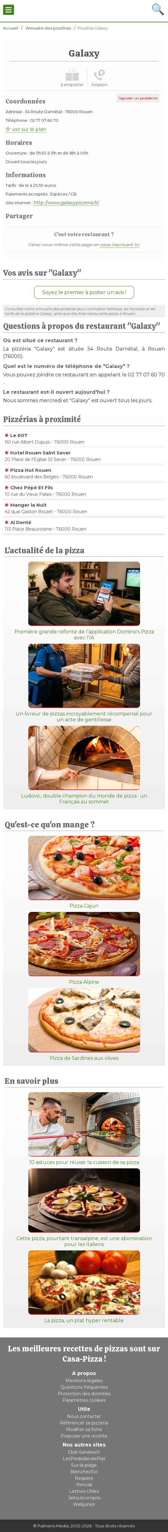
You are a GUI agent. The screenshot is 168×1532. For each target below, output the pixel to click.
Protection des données (84, 1393)
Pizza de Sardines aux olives (84, 1024)
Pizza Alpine (84, 948)
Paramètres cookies (84, 1400)
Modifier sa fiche (84, 1429)
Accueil (10, 27)
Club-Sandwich (84, 1452)
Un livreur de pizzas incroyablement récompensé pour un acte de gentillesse (84, 683)
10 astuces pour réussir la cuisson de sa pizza (84, 1128)
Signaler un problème (138, 98)
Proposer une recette (84, 1436)
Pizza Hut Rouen (30, 470)
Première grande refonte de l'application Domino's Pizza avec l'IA (84, 601)
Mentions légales (84, 1380)
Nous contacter (84, 1416)
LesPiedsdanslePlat (84, 1458)
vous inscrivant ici (119, 244)
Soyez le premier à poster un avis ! (84, 292)
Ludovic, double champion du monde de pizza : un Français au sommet (84, 765)
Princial (84, 1485)
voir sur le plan (29, 129)
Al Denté (20, 522)
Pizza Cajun (84, 872)
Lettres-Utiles (84, 1491)
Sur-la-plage (84, 1465)
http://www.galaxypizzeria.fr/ (66, 202)
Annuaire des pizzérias (48, 27)
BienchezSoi (84, 1471)
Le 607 (18, 435)
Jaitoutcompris (84, 1498)
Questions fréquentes (84, 1387)
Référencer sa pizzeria (84, 1423)
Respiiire (84, 1478)
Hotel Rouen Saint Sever (40, 453)
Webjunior (84, 1504)
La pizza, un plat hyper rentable (84, 1286)
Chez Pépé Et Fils (31, 487)
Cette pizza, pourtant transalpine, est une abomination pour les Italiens (84, 1207)
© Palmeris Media (51, 1525)
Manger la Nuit (28, 505)
